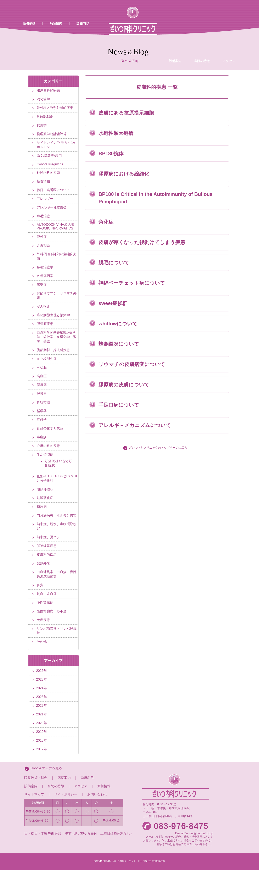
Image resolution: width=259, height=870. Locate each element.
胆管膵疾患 (45, 324)
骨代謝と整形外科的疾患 (55, 108)
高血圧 (42, 376)
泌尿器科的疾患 (48, 90)
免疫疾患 (43, 620)
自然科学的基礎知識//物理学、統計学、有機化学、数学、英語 (57, 337)
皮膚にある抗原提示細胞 (126, 113)
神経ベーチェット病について (131, 283)
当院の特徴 (202, 27)
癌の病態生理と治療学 (53, 315)
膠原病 (42, 385)
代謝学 (42, 125)
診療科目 (87, 778)
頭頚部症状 (45, 489)
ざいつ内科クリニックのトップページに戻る (158, 447)
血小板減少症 (47, 358)
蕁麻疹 (42, 437)
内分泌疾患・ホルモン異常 (57, 515)
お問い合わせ (97, 794)
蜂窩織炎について (118, 344)
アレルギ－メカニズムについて (134, 425)
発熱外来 (43, 563)
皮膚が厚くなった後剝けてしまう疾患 (141, 242)
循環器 (42, 411)
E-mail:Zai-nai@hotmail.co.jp (194, 833)
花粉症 (42, 236)
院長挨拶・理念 (35, 778)
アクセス (229, 27)
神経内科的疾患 (48, 172)
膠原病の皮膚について (123, 384)
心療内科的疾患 (48, 446)
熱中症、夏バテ (48, 537)
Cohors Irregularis (50, 164)
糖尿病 (42, 506)
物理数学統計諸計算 (52, 134)
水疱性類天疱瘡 (115, 133)
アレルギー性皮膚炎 (52, 207)
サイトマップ (34, 794)
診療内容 (83, 23)
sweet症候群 (112, 303)
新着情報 (43, 181)
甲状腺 (42, 367)
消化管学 (43, 99)
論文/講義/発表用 (49, 155)
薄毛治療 (43, 216)
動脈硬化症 (45, 498)
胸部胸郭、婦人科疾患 (53, 350)
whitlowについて (117, 323)
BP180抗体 (111, 153)
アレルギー (45, 198)
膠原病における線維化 (123, 174)
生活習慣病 (45, 454)
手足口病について (118, 405)
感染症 (42, 284)
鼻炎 (40, 585)
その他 (42, 641)
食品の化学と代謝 (50, 428)
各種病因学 (45, 276)
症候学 (42, 419)
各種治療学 (45, 267)
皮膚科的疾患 (47, 554)
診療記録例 (45, 116)
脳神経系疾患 (47, 546)
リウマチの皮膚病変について (131, 364)
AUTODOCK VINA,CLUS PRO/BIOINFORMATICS (55, 226)
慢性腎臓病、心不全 (52, 611)
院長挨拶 (29, 23)
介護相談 (43, 245)
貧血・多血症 (47, 593)
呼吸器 (42, 393)
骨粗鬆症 (43, 402)
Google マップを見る (46, 768)
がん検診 (43, 306)
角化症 (105, 222)
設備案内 (175, 27)
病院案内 (56, 23)
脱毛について (113, 262)
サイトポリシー (65, 794)
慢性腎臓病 (45, 602)
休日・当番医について (53, 190)
